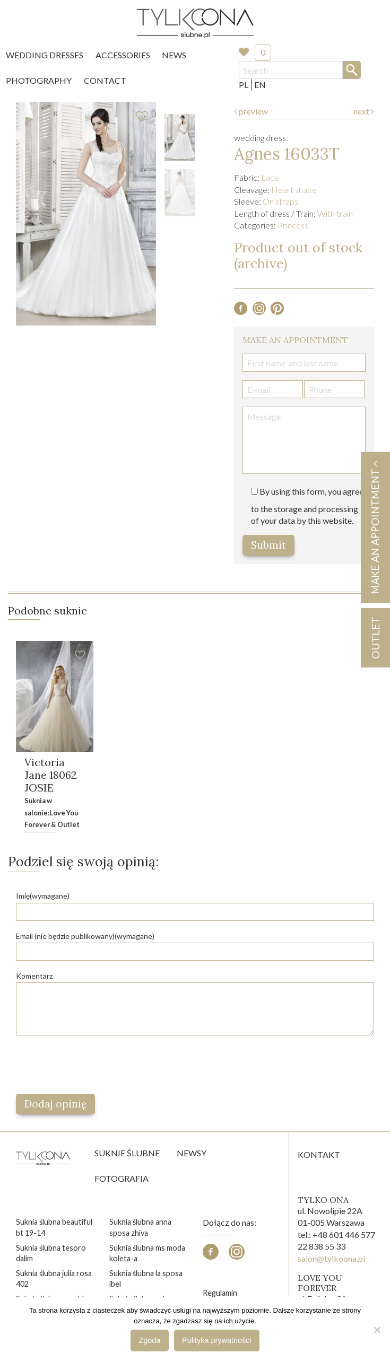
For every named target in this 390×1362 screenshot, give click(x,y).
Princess (293, 225)
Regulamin (220, 1292)
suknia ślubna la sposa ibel (146, 1278)
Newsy (191, 1153)
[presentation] (96, 1064)
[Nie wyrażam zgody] (376, 1329)
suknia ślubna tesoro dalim (51, 1253)
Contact (105, 80)
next (363, 111)
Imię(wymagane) (43, 895)
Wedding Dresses (44, 55)
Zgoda (150, 1340)
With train (335, 213)
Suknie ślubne (127, 1153)
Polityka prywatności (216, 1340)
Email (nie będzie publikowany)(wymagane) (85, 936)
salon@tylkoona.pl (331, 1258)
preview (251, 111)
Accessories (123, 55)
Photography (39, 80)
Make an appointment (374, 527)
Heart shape (294, 189)
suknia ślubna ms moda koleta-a (147, 1253)
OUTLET (375, 638)
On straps (280, 201)
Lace (270, 177)
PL (243, 85)
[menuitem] (44, 55)
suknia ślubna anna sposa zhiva (140, 1227)
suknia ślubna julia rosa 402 (54, 1278)
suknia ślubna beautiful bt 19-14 (54, 1227)
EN (260, 85)
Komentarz (34, 975)
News (174, 55)
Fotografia (121, 1178)
